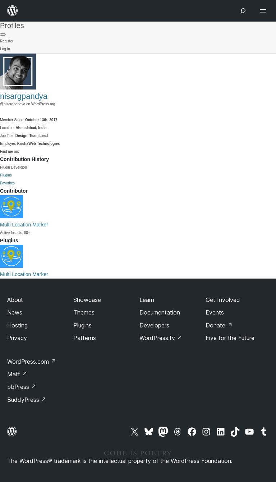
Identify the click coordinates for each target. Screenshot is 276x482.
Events (215, 312)
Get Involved (223, 299)
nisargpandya (23, 96)
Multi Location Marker (24, 225)
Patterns (84, 337)
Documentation (159, 312)
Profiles (12, 25)
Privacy (17, 337)
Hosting (17, 325)
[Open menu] (264, 11)
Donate (219, 325)
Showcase (87, 299)
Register (6, 41)
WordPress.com (31, 361)
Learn (146, 299)
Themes (84, 312)
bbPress (21, 386)
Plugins (6, 175)
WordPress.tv (160, 337)
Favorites (7, 183)
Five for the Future (230, 337)
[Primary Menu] (3, 34)
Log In (5, 49)
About (15, 299)
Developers (154, 325)
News (14, 312)
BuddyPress (26, 399)
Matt (17, 374)
